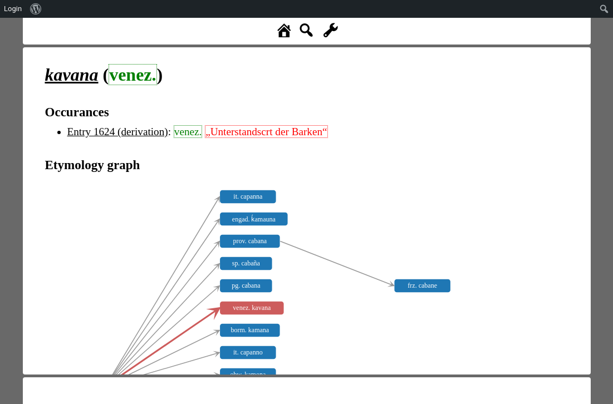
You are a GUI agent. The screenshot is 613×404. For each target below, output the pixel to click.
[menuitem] (36, 9)
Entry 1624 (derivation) (117, 131)
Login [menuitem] (13, 8)
